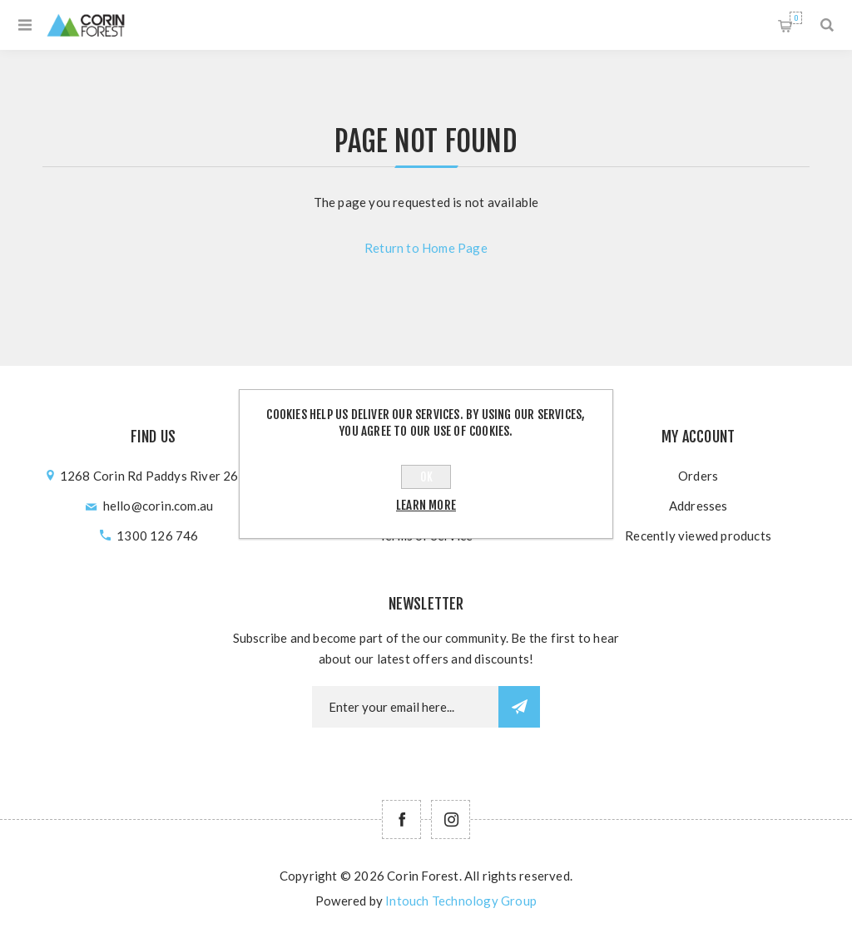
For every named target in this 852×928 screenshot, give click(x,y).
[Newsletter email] (405, 707)
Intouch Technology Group (461, 900)
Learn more (426, 505)
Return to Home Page (426, 247)
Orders (698, 475)
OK (426, 477)
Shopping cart (796, 18)
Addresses (698, 505)
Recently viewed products (698, 535)
